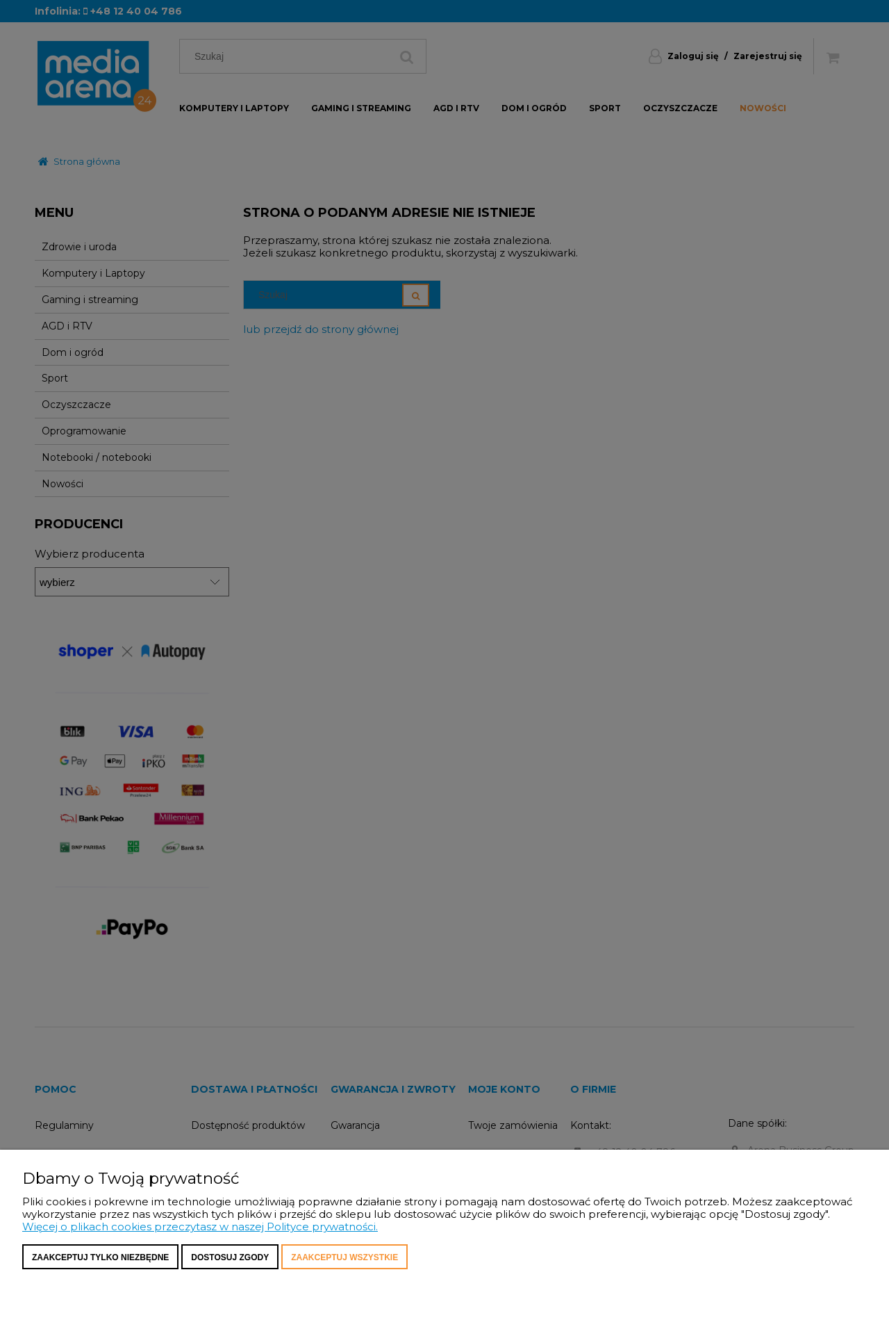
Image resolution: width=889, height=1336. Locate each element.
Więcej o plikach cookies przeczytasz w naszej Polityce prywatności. (200, 1226)
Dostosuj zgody (230, 1257)
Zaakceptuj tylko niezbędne (100, 1257)
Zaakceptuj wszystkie (344, 1257)
